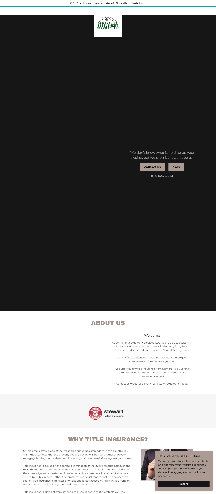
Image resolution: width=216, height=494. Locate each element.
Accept (185, 484)
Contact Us (152, 167)
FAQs (176, 167)
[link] (108, 10)
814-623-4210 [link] (162, 176)
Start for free (137, 3)
